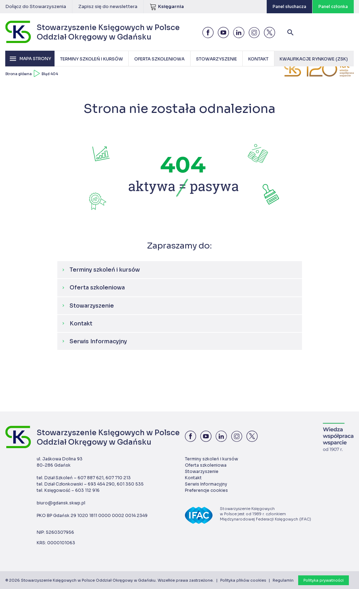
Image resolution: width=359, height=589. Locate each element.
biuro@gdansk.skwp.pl (61, 502)
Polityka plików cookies (243, 580)
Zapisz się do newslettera (107, 6)
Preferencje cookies (206, 490)
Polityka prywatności (323, 580)
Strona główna (18, 74)
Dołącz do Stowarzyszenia (35, 6)
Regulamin (283, 580)
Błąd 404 (50, 74)
